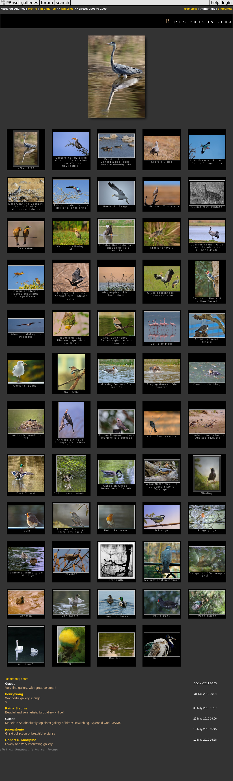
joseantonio (14, 729)
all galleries (47, 8)
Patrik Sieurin (16, 708)
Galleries (67, 8)
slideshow (225, 8)
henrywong (14, 694)
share (24, 678)
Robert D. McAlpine (20, 740)
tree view (190, 8)
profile (32, 8)
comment (12, 678)
